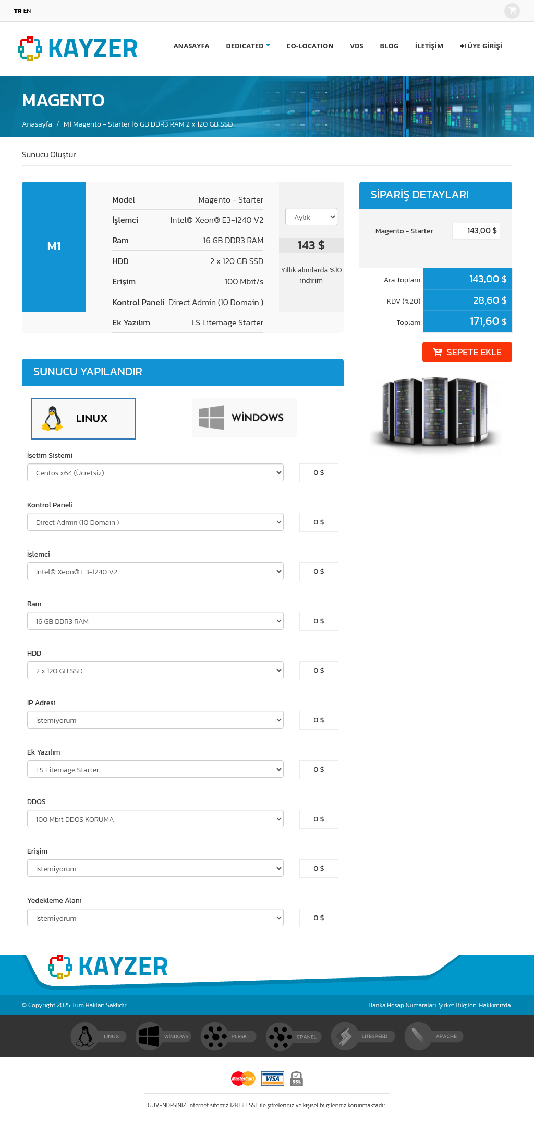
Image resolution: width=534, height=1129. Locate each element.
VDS (356, 46)
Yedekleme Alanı (54, 901)
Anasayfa (37, 124)
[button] (481, 45)
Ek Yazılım (43, 752)
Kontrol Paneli (50, 505)
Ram (34, 604)
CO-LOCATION (310, 46)
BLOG (389, 46)
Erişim (37, 851)
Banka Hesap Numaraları (402, 1005)
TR (17, 11)
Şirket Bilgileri (458, 1005)
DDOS (36, 802)
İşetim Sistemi (50, 455)
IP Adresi (41, 703)
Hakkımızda (495, 1005)
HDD (34, 653)
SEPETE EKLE (467, 352)
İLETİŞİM (429, 46)
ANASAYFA (192, 46)
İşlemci (38, 554)
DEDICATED (245, 46)
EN (27, 11)
